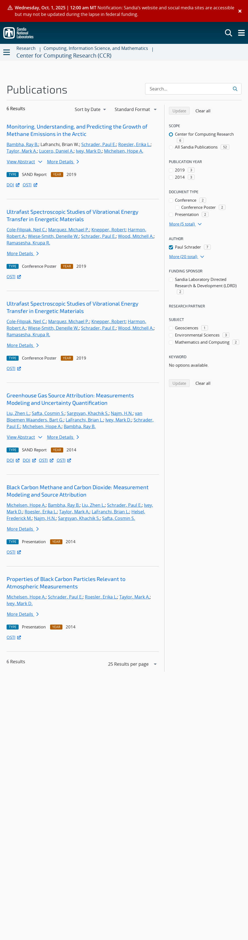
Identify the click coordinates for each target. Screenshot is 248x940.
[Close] (239, 11)
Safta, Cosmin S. (48, 413)
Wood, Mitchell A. (136, 236)
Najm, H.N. (122, 413)
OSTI (30, 184)
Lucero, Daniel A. (56, 151)
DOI (14, 184)
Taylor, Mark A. (22, 151)
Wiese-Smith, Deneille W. (53, 236)
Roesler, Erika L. (134, 144)
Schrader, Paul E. (98, 144)
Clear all (204, 110)
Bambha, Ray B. (22, 144)
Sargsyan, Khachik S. (88, 413)
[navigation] (90, 109)
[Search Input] (193, 89)
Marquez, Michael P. (68, 230)
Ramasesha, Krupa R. (28, 243)
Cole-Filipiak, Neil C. (26, 230)
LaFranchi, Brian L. (84, 420)
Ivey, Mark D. (89, 151)
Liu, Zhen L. (18, 413)
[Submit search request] (235, 89)
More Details (63, 162)
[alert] (124, 11)
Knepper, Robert (108, 230)
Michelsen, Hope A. (123, 151)
